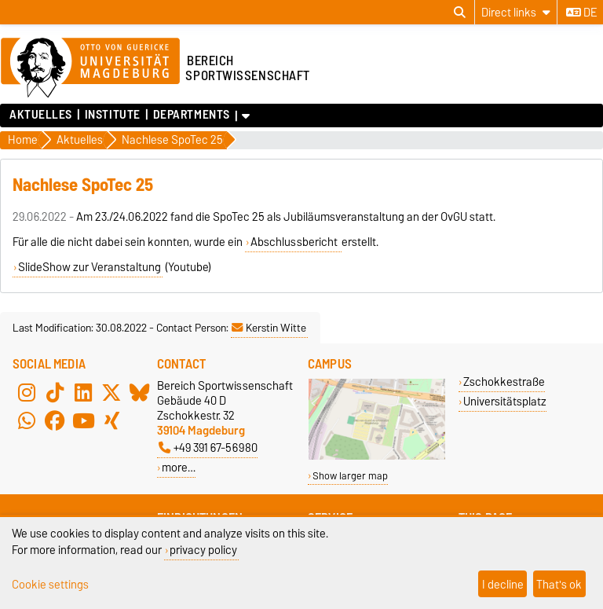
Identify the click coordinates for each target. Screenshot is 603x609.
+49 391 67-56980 (208, 447)
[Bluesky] (140, 392)
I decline (503, 584)
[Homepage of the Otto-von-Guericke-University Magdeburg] (90, 68)
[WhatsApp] (27, 420)
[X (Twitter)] (111, 392)
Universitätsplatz (504, 401)
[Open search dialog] (460, 12)
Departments (191, 114)
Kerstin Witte (269, 327)
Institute (113, 114)
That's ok (559, 584)
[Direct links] (516, 12)
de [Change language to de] (581, 12)
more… (179, 467)
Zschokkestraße (504, 381)
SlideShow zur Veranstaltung (89, 267)
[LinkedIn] (83, 392)
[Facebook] (55, 420)
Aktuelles (40, 114)
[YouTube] (83, 420)
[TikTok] (55, 392)
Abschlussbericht (295, 242)
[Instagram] (27, 392)
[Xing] (111, 420)
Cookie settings (50, 584)
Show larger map (350, 476)
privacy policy (203, 549)
